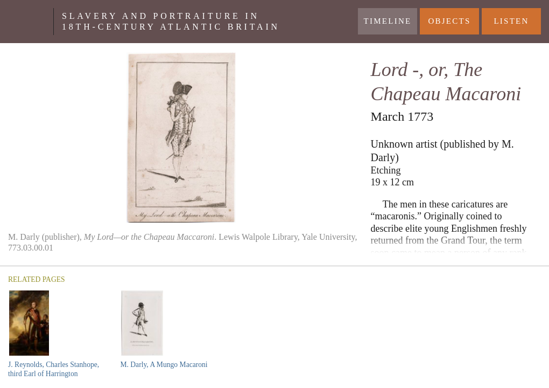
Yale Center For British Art (30, 21)
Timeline (388, 21)
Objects (449, 21)
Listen (511, 21)
